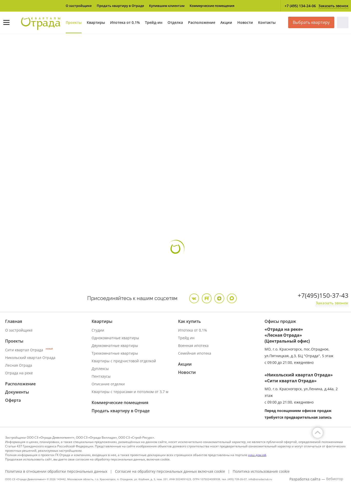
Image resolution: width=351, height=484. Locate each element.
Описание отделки (108, 384)
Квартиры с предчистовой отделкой (124, 360)
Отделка (175, 22)
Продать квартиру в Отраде (120, 5)
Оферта (13, 400)
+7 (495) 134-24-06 (300, 5)
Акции (226, 22)
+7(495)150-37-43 (323, 295)
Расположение (201, 22)
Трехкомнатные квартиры (115, 353)
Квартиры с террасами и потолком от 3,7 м (130, 391)
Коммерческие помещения (212, 5)
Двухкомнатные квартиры (115, 345)
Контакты (267, 22)
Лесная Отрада (18, 365)
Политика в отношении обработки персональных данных (56, 471)
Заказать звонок (333, 5)
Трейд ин (186, 337)
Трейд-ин (153, 22)
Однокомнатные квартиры (115, 337)
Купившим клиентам (166, 5)
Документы (17, 392)
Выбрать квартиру (311, 22)
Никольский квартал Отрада (30, 357)
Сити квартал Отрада (29, 349)
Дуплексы (100, 368)
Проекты (74, 22)
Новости (245, 22)
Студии (98, 330)
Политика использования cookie (261, 471)
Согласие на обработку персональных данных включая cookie (170, 471)
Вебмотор (334, 479)
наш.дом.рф (257, 455)
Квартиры (96, 22)
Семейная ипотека (194, 353)
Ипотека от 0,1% (125, 22)
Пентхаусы (101, 376)
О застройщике (79, 5)
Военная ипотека (193, 345)
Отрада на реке (19, 372)
